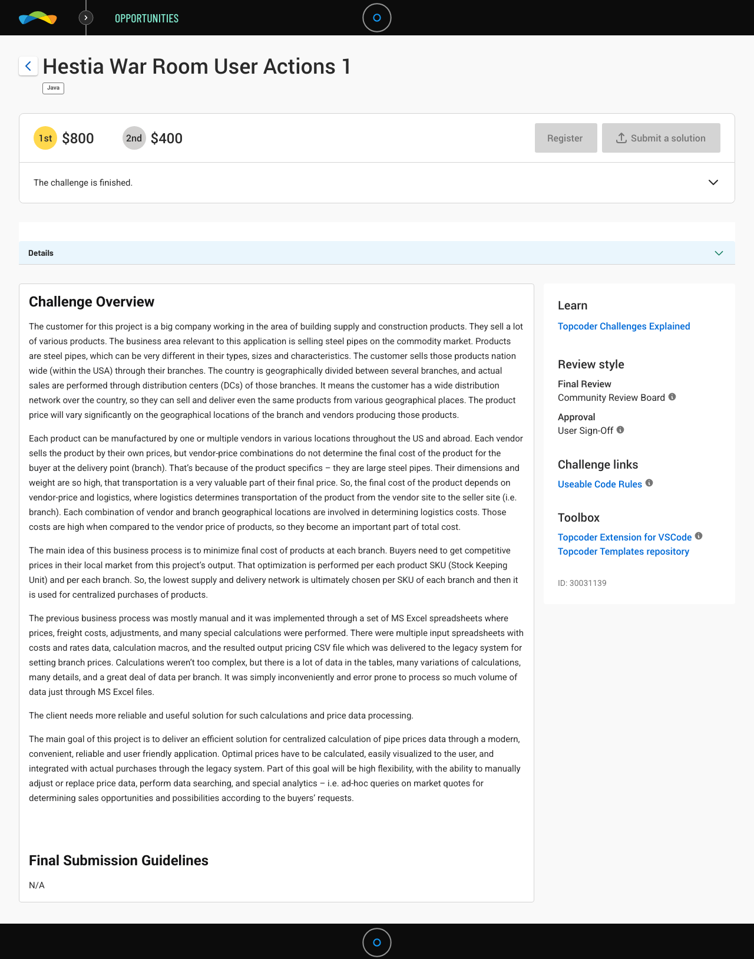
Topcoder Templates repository (623, 551)
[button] (713, 183)
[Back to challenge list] (28, 66)
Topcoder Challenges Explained (624, 325)
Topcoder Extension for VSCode (625, 536)
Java (53, 88)
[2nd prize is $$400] (134, 138)
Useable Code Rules (600, 483)
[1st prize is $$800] (45, 138)
